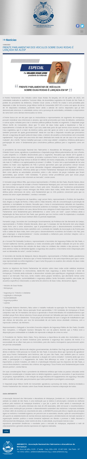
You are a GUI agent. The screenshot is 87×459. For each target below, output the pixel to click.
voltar (6, 431)
